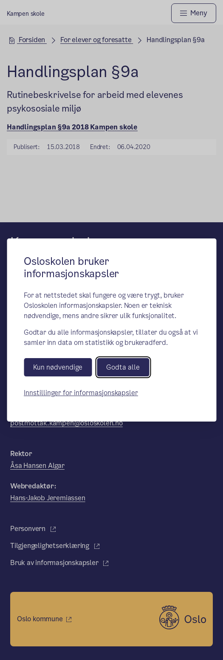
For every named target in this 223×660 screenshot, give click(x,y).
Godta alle (123, 367)
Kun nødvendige (57, 367)
